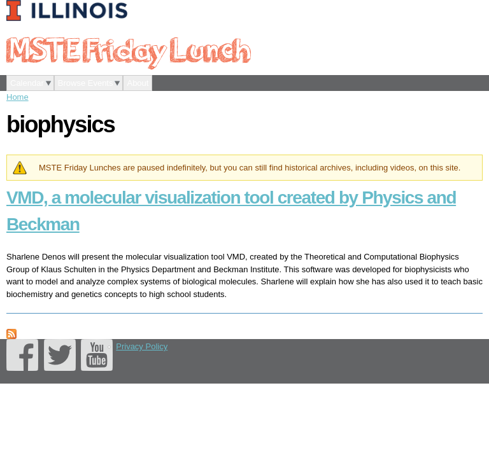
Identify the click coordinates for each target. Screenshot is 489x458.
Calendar (27, 83)
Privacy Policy (141, 346)
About (137, 83)
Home (17, 97)
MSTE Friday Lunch (128, 49)
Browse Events (85, 83)
